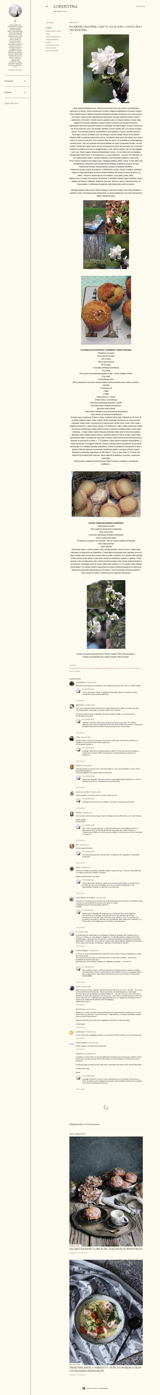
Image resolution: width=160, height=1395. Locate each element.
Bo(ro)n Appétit (81, 1043)
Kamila (78, 766)
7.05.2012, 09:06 (95, 792)
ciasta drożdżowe (52, 40)
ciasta (48, 34)
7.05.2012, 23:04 (93, 950)
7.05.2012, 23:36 (86, 987)
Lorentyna (65, 6)
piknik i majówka (52, 51)
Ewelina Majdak (81, 951)
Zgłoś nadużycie (11, 103)
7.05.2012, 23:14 (89, 910)
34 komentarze (82, 1253)
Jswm (78, 867)
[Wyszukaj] (140, 6)
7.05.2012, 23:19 (89, 967)
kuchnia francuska (52, 45)
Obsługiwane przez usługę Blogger (95, 1388)
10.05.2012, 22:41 (91, 1032)
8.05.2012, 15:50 (90, 1009)
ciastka (48, 42)
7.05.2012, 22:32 (89, 719)
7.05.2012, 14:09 (87, 812)
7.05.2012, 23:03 (89, 825)
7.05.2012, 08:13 (86, 737)
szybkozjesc (80, 1032)
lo (83, 689)
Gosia (78, 737)
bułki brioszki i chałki (53, 31)
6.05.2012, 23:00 (89, 705)
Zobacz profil (15, 70)
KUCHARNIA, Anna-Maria (85, 898)
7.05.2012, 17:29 (86, 867)
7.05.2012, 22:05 (101, 898)
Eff (77, 845)
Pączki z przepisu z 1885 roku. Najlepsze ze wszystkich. (106, 1249)
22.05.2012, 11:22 (91, 1054)
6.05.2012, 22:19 (89, 689)
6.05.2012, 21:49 (91, 682)
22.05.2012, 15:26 (89, 1076)
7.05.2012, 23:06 (89, 851)
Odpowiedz (80, 700)
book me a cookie (82, 792)
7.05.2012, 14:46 (84, 845)
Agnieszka (80, 705)
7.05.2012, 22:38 (83, 932)
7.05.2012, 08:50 (87, 765)
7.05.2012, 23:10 (89, 880)
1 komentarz (81, 1375)
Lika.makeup (80, 682)
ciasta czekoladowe (53, 37)
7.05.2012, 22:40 (89, 748)
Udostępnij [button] (50, 23)
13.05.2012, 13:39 (93, 1043)
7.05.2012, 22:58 (89, 776)
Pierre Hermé (51, 48)
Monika (78, 813)
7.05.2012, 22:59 (89, 799)
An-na (78, 987)
